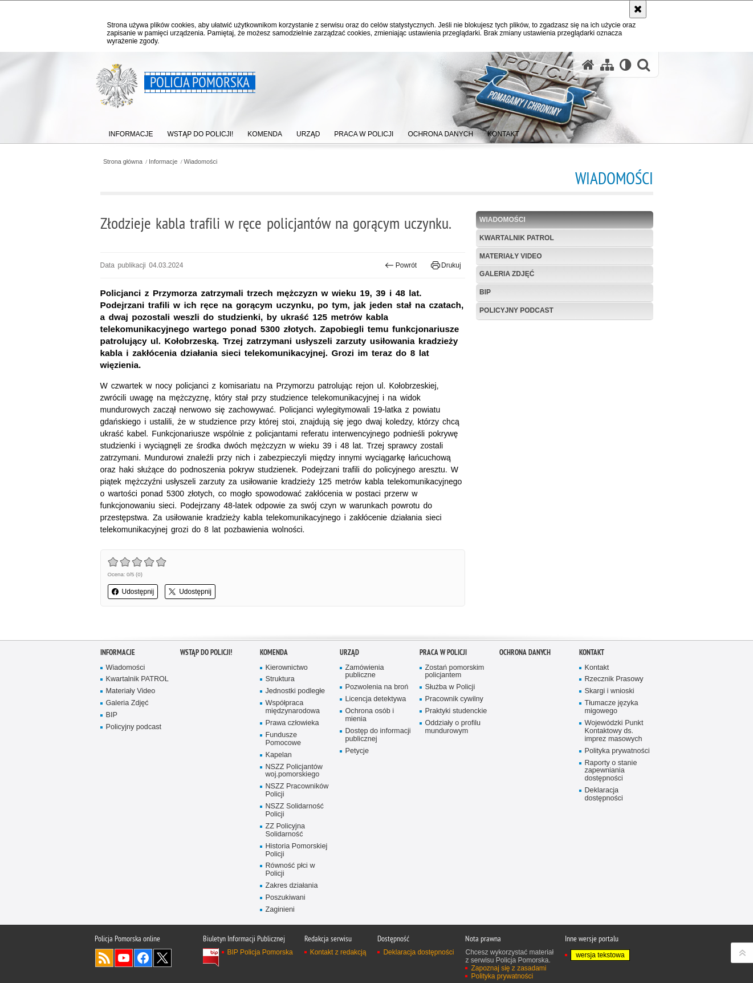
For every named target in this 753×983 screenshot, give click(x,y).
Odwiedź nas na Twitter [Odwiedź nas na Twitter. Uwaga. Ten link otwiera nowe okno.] (162, 958)
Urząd (349, 652)
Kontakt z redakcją (338, 952)
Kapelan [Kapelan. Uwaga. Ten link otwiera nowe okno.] (279, 755)
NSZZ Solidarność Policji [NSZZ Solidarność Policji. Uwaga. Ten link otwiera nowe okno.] (295, 810)
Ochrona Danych (525, 652)
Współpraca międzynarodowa (293, 707)
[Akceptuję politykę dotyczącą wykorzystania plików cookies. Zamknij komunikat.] (637, 9)
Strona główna (123, 162)
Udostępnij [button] (133, 592)
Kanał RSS (104, 958)
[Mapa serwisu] (607, 65)
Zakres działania (292, 885)
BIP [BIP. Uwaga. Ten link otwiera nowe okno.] (485, 292)
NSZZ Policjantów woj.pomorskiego (294, 771)
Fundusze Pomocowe (283, 739)
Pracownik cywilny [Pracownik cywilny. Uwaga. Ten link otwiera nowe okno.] (454, 699)
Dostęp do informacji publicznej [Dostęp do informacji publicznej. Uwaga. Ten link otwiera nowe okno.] (378, 735)
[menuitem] (131, 131)
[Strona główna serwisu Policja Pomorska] (588, 65)
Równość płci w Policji (290, 869)
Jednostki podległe (295, 691)
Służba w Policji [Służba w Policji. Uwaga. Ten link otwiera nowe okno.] (450, 687)
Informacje (163, 162)
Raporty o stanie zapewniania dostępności (611, 771)
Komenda (274, 652)
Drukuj (446, 265)
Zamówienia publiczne (364, 671)
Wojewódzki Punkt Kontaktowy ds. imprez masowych (614, 731)
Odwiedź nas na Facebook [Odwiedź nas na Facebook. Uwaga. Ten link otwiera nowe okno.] (143, 958)
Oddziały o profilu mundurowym (453, 727)
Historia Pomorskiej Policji (297, 850)
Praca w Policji (443, 652)
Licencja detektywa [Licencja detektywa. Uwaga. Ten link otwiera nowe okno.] (375, 699)
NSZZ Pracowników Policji (297, 790)
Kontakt (591, 652)
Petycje (357, 751)
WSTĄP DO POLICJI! (206, 652)
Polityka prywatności (617, 751)
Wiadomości (201, 162)
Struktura (280, 679)
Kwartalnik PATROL (516, 238)
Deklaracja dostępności (604, 794)
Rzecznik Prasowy (614, 679)
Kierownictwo (287, 667)
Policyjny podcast (516, 310)
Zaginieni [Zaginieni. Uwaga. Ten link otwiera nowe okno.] (280, 909)
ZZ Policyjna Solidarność (285, 830)
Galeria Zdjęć (506, 274)
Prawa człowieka (292, 723)
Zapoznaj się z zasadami (508, 968)
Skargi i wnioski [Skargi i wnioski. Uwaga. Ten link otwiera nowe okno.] (609, 691)
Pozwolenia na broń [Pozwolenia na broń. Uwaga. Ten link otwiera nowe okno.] (377, 687)
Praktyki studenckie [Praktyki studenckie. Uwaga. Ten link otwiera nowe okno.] (456, 711)
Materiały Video (510, 256)
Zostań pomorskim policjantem (455, 671)
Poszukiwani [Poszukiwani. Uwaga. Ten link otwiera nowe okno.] (286, 897)
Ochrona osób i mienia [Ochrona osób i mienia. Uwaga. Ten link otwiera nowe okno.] (369, 715)
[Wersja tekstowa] (626, 65)
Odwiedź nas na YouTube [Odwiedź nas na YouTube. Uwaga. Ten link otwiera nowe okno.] (124, 958)
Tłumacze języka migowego (611, 707)
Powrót (401, 265)
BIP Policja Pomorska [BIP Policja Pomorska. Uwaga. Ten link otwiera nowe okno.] (260, 952)
